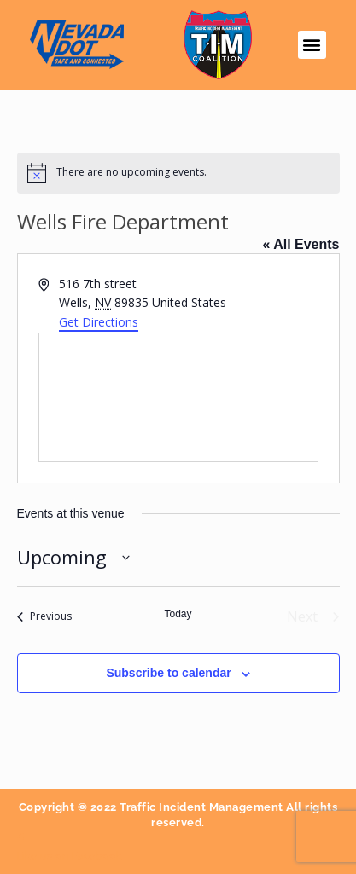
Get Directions (98, 322)
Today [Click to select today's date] (177, 614)
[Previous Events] (44, 616)
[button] (312, 45)
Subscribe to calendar (168, 673)
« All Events (300, 244)
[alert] (178, 173)
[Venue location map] (178, 397)
